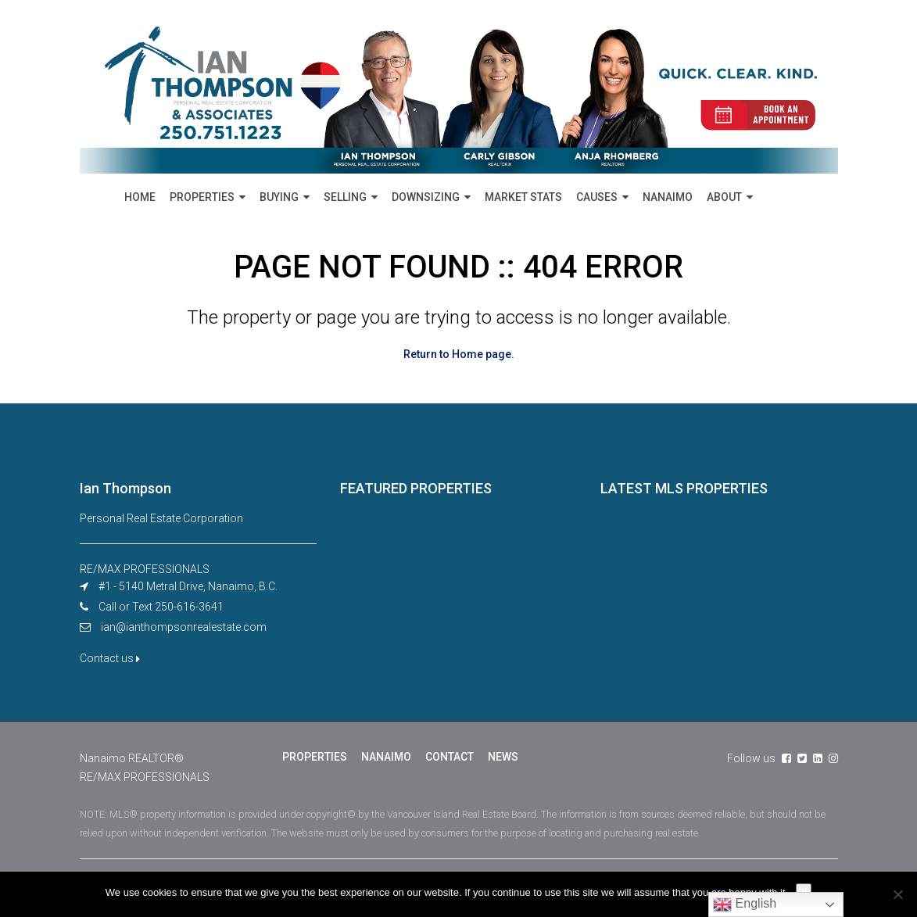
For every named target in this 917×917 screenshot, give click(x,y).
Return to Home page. (458, 354)
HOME (140, 197)
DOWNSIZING (426, 197)
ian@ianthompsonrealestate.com (184, 627)
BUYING (279, 197)
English (744, 904)
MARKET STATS (523, 197)
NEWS (503, 756)
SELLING (345, 197)
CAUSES (597, 197)
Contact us (110, 658)
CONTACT (449, 756)
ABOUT (724, 197)
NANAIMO (668, 197)
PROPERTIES (202, 197)
